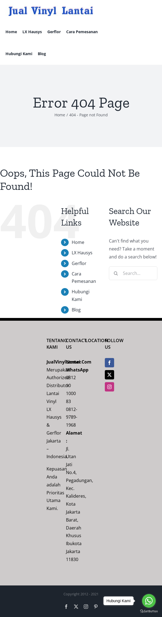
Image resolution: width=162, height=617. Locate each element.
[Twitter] (109, 374)
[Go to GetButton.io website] (149, 611)
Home (78, 242)
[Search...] (133, 273)
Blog (76, 310)
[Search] (116, 273)
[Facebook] (109, 362)
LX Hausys (82, 253)
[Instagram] (109, 386)
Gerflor (79, 263)
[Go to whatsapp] (149, 601)
